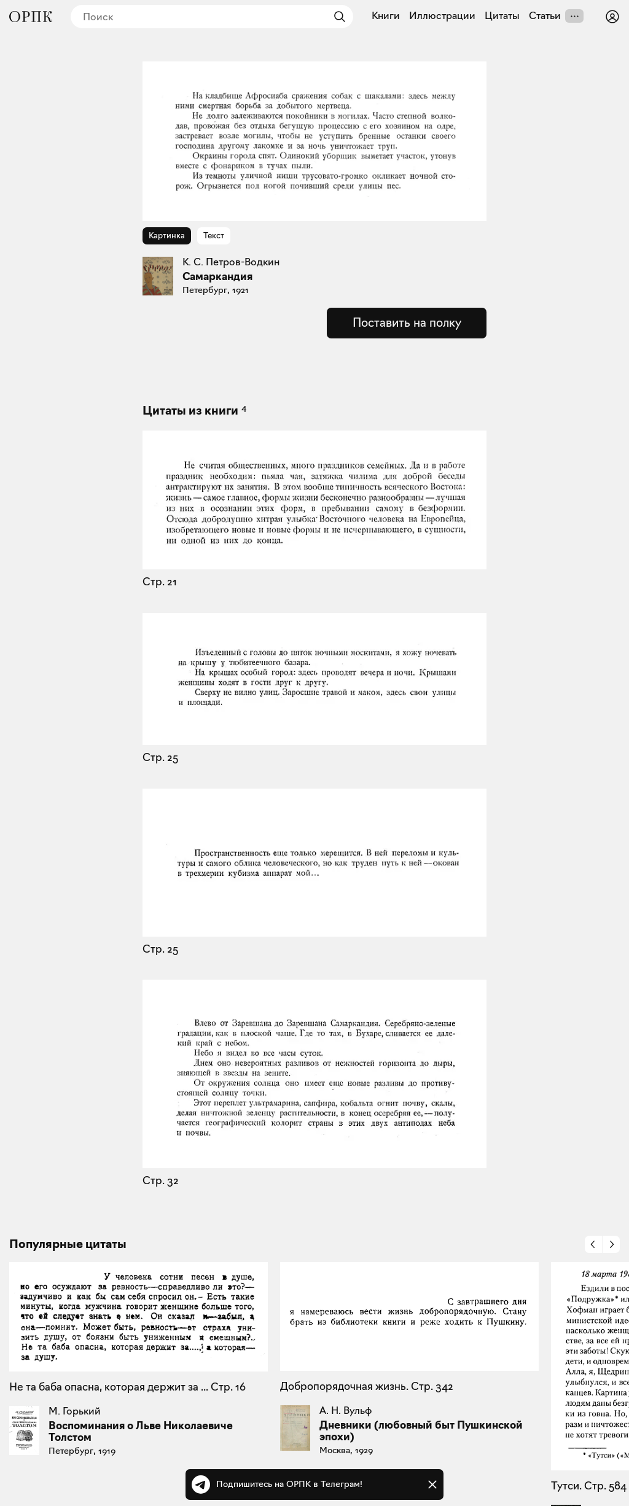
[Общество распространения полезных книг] (30, 16)
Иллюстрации (442, 16)
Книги (386, 16)
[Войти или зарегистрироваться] (612, 16)
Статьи (545, 16)
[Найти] (336, 16)
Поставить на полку (407, 322)
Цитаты (502, 16)
